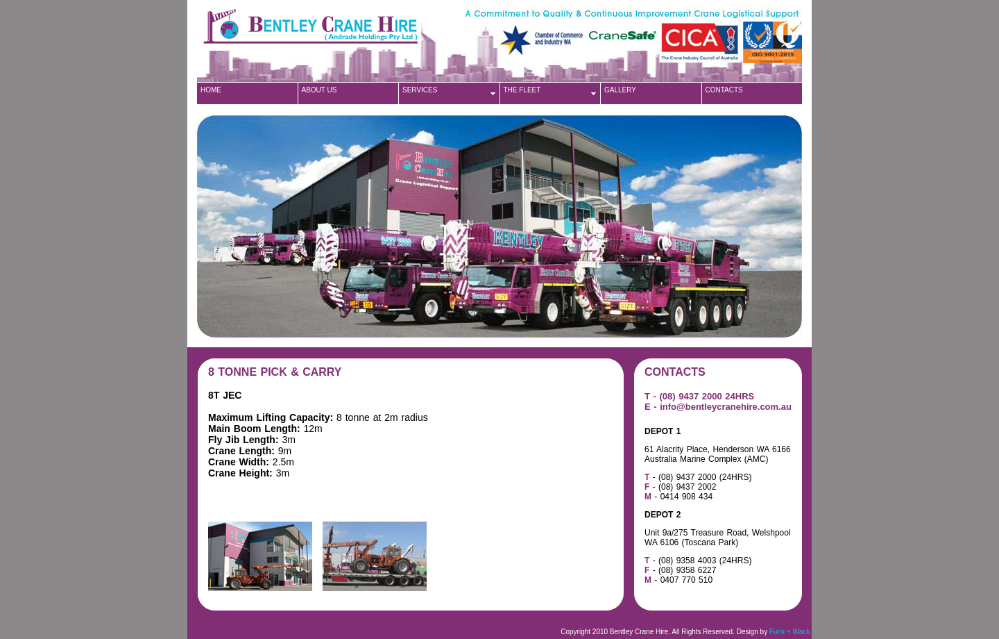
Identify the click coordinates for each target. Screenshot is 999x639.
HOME (210, 90)
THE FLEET (522, 90)
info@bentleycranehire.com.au (726, 406)
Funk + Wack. (790, 632)
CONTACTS (724, 90)
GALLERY (620, 90)
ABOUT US (319, 90)
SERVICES (419, 90)
